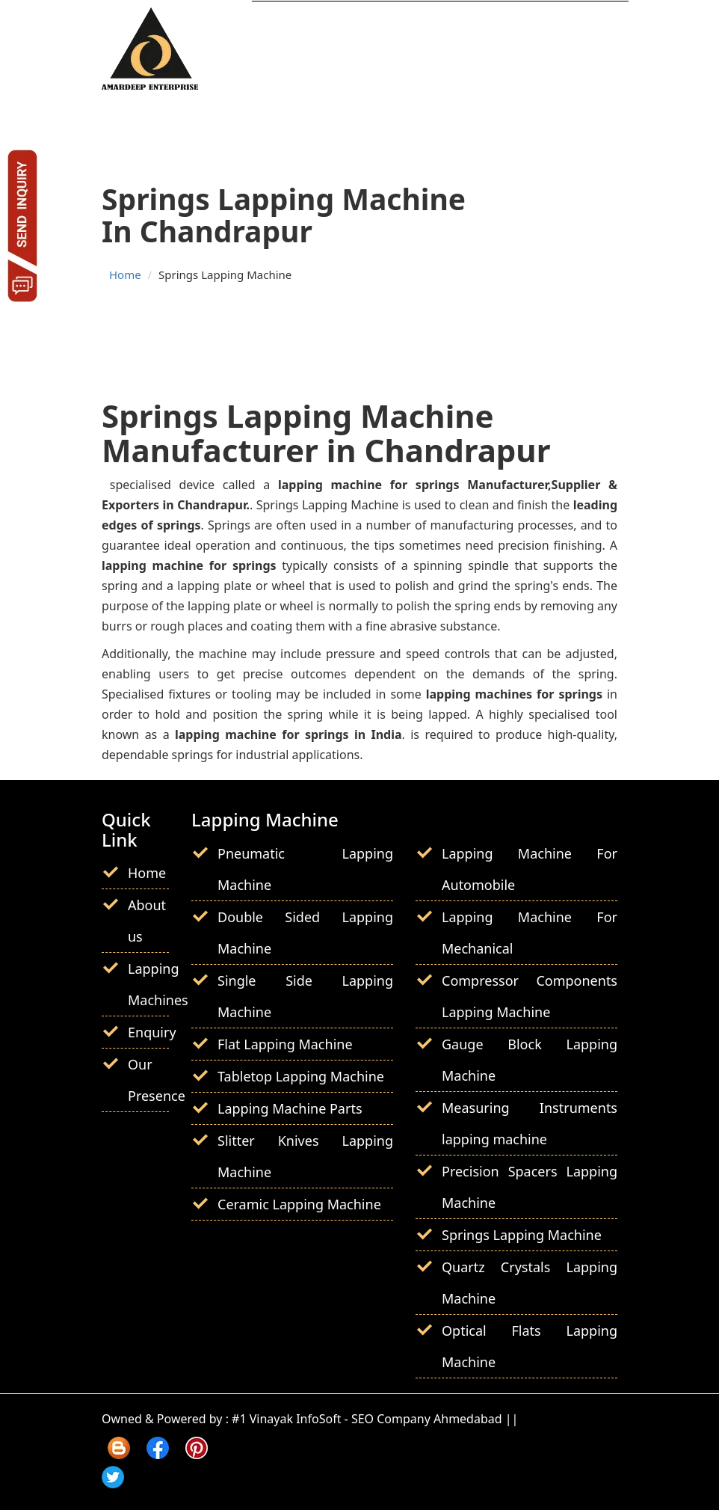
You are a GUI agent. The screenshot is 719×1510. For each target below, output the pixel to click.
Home (125, 274)
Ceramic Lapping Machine (299, 1204)
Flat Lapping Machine (285, 1044)
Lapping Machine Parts (289, 1108)
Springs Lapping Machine (522, 1235)
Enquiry (152, 1032)
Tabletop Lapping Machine (300, 1076)
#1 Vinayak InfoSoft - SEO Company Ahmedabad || (375, 1419)
